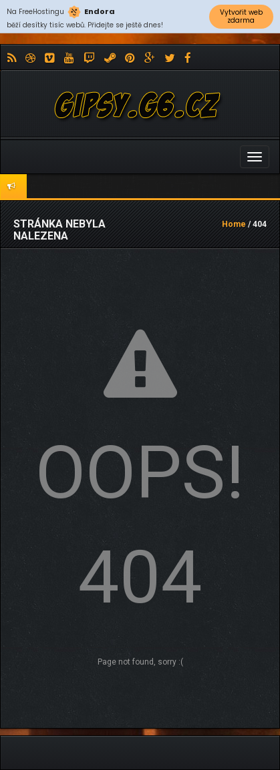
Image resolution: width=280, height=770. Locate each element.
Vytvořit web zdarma (241, 16)
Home (234, 224)
